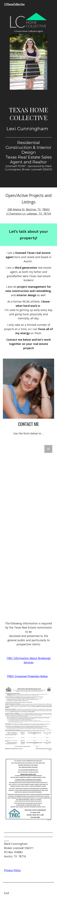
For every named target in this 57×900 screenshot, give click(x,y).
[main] (28, 31)
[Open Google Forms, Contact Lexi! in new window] (48, 449)
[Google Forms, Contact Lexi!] (28, 529)
